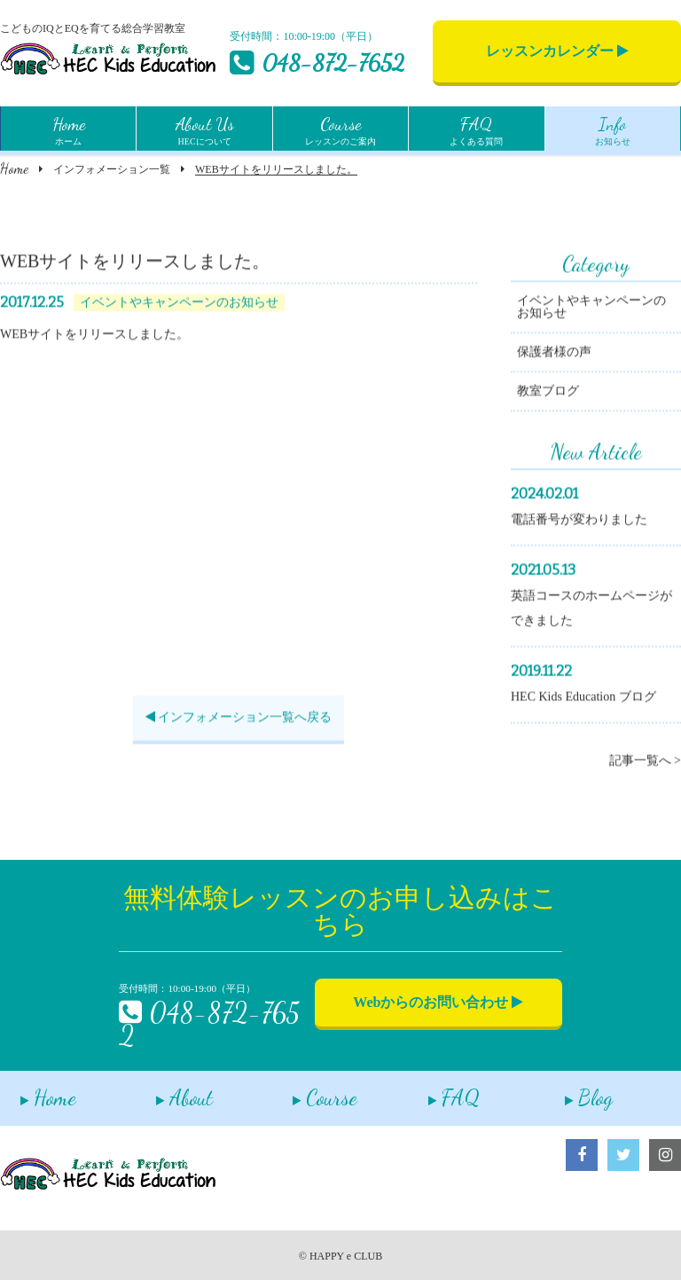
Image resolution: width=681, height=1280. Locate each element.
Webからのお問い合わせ (438, 1002)
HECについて (205, 128)
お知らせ (612, 128)
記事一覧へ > (645, 762)
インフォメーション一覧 (111, 169)
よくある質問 (476, 128)
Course (304, 1091)
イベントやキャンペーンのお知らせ (591, 309)
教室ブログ (548, 393)
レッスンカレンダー (557, 51)
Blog (568, 1091)
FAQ (434, 1091)
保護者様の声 (554, 354)
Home (14, 168)
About (165, 1091)
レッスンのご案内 (340, 128)
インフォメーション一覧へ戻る (239, 719)
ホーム (68, 128)
